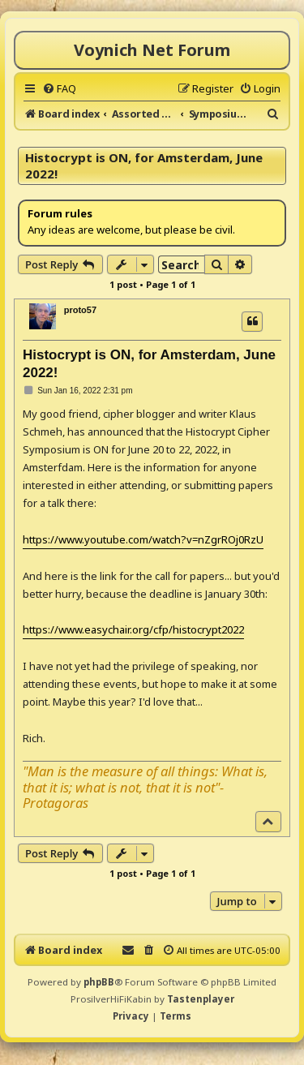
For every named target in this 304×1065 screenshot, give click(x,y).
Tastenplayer (200, 999)
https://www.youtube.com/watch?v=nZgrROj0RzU (143, 539)
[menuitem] (59, 88)
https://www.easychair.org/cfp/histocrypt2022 (133, 629)
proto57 (80, 310)
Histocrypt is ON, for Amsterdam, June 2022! (144, 165)
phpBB (98, 982)
